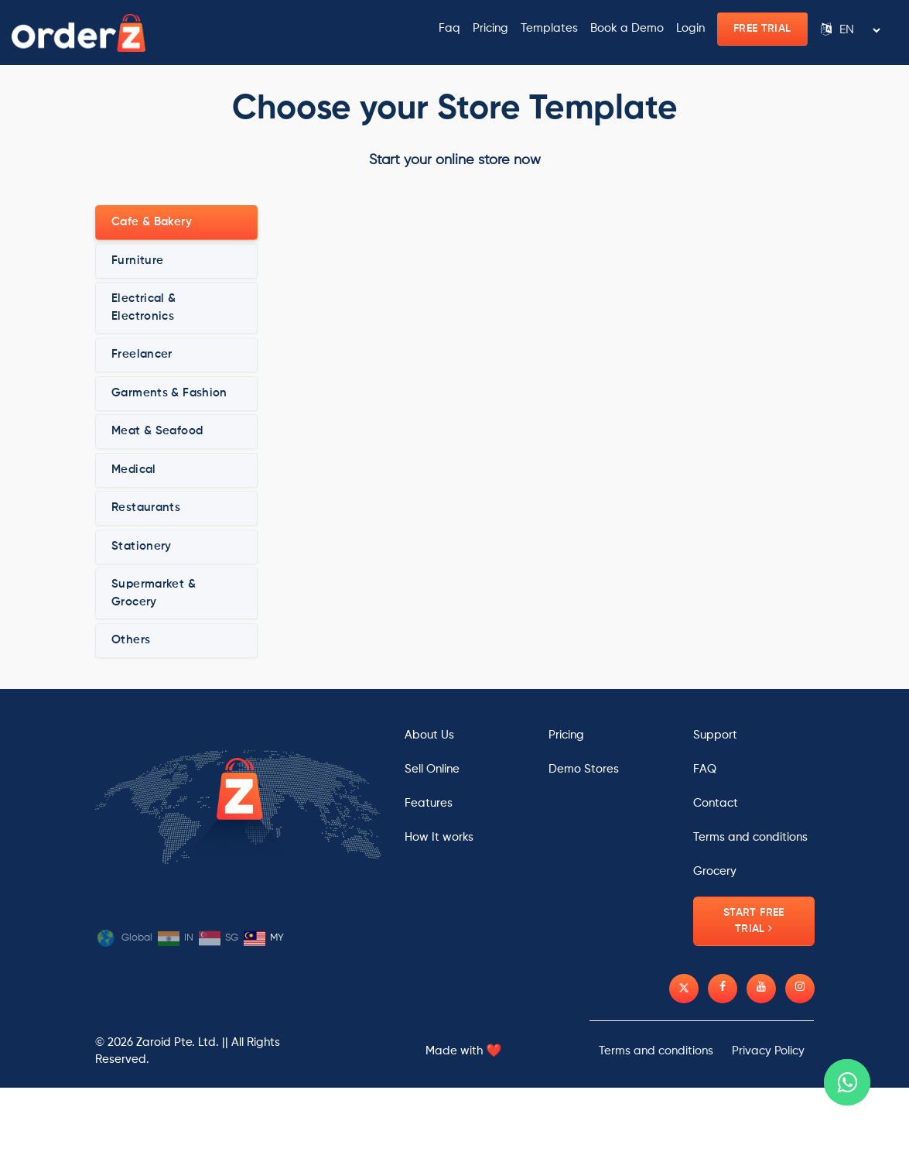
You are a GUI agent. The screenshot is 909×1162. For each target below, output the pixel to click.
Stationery (141, 546)
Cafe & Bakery (151, 222)
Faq (449, 28)
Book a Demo (627, 28)
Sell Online (432, 769)
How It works (439, 837)
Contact (715, 803)
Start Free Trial (753, 920)
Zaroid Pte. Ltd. (177, 1042)
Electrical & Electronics (143, 307)
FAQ (704, 769)
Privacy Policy (768, 1051)
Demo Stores (583, 769)
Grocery (714, 871)
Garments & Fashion (169, 393)
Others (130, 640)
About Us (429, 735)
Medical (133, 469)
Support (715, 735)
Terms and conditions (750, 837)
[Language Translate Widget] (859, 30)
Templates (549, 28)
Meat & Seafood (157, 431)
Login (690, 28)
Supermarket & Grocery (153, 593)
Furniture (137, 260)
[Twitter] (684, 988)
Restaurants (145, 507)
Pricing (490, 28)
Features (429, 803)
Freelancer (142, 354)
